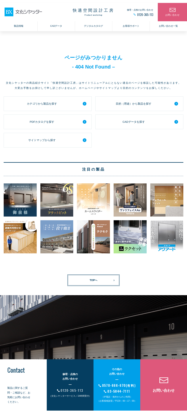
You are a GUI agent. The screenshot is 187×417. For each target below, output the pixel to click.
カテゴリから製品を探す (42, 103)
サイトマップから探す (42, 140)
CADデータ (56, 26)
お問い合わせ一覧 (168, 26)
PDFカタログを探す (42, 121)
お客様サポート (131, 26)
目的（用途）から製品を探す (133, 103)
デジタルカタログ (93, 26)
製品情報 (18, 26)
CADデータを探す (134, 121)
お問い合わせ (172, 15)
